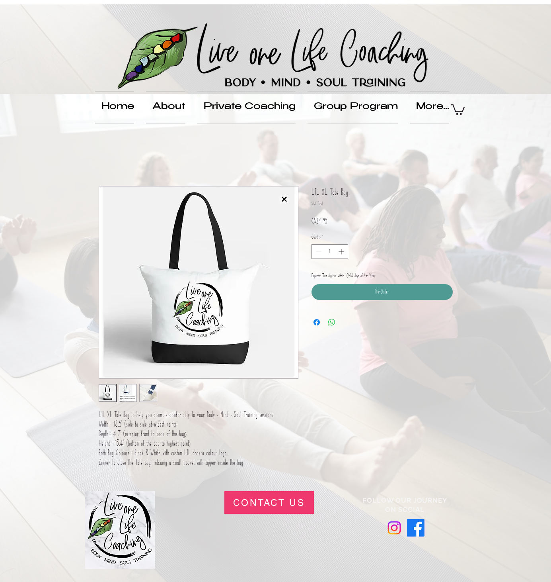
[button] (458, 109)
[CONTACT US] (269, 502)
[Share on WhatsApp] (332, 322)
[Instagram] (394, 528)
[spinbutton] (330, 252)
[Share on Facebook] (316, 322)
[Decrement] (318, 252)
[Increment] (342, 252)
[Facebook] (415, 528)
